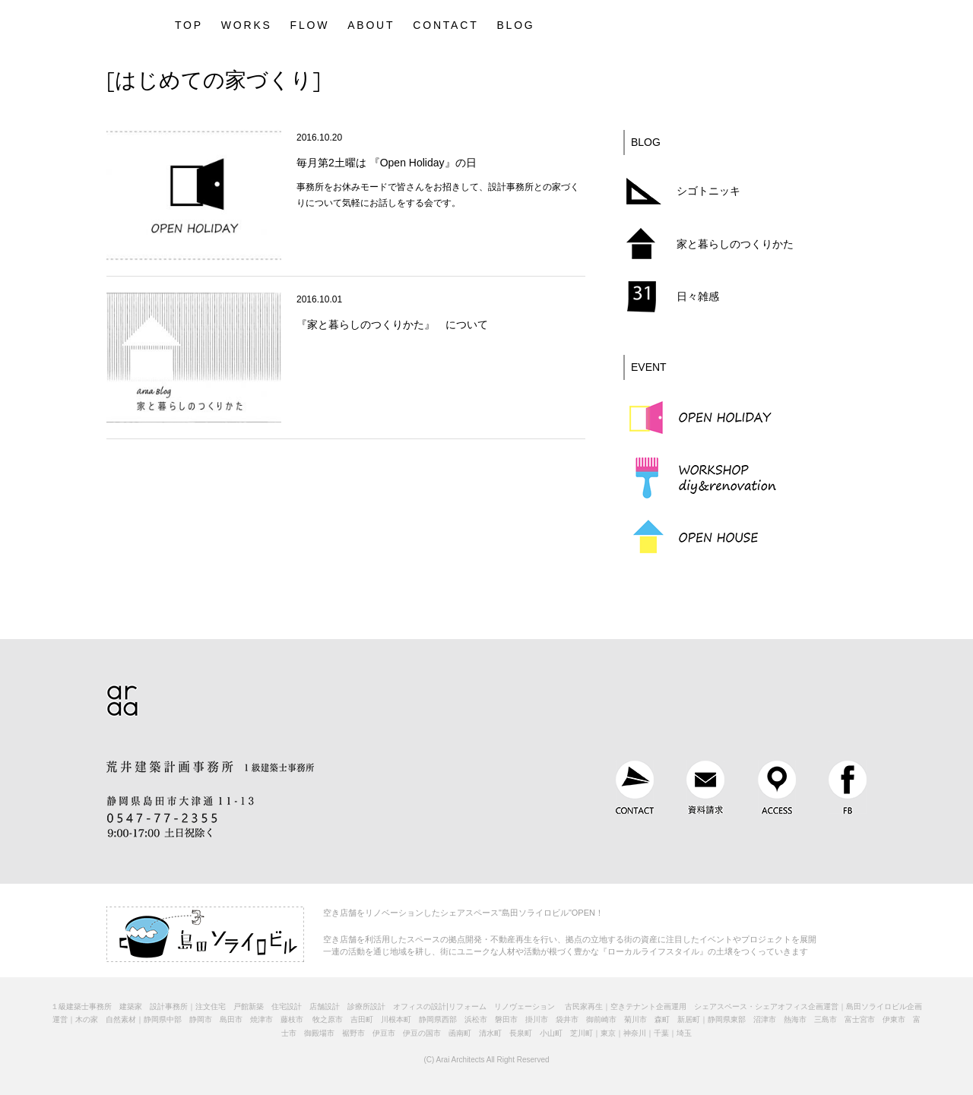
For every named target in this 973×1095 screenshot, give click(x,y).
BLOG (515, 25)
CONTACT (445, 25)
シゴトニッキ (708, 191)
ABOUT (371, 25)
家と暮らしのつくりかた (735, 244)
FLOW (310, 25)
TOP (189, 25)
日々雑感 (698, 296)
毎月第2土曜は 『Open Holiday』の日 (386, 163)
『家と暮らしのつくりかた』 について (392, 324)
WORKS (246, 25)
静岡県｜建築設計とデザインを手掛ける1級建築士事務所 (122, 23)
